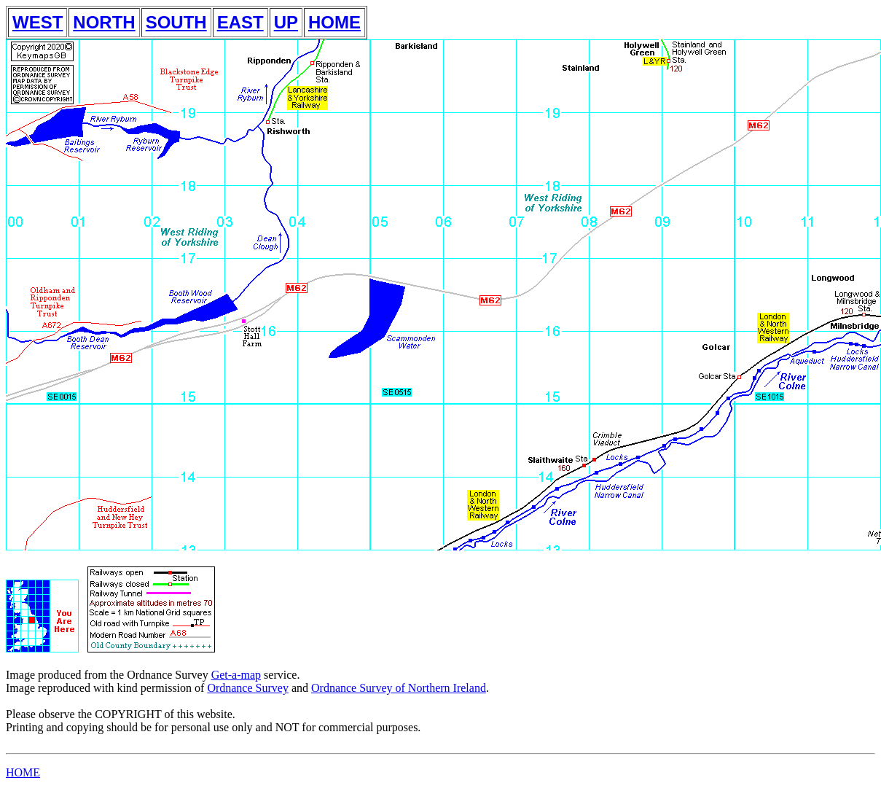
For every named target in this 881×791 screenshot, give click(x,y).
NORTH (104, 22)
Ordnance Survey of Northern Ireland (398, 688)
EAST (240, 22)
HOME (334, 22)
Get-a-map (236, 675)
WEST (37, 22)
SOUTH (176, 22)
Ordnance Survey (248, 688)
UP (286, 22)
